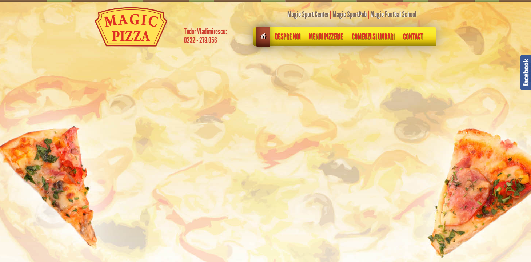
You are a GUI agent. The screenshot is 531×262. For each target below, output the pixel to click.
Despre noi (287, 36)
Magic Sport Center (308, 14)
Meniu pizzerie (326, 36)
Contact (413, 36)
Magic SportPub (349, 14)
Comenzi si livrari (373, 36)
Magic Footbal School (393, 14)
